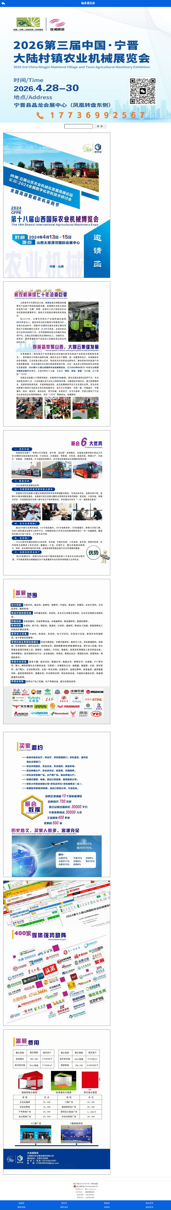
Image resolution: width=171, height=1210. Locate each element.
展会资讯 (149, 1203)
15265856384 (89, 1198)
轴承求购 (21, 1207)
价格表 (107, 1207)
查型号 (64, 1203)
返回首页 (149, 1207)
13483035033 (89, 1195)
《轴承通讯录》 (90, 1192)
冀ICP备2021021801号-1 (81, 1184)
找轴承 (21, 1203)
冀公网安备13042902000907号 (85, 1186)
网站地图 (94, 1184)
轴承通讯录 (88, 3)
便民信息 (64, 1207)
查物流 (107, 1203)
